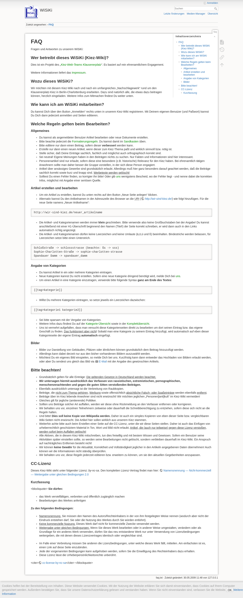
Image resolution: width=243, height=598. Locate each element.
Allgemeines (190, 68)
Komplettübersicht (138, 323)
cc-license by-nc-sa (54, 562)
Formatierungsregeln (85, 141)
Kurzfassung (190, 93)
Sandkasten (131, 141)
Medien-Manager (196, 13)
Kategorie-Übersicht (98, 323)
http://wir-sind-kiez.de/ (158, 198)
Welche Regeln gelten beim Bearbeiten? (196, 63)
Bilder (186, 82)
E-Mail (103, 361)
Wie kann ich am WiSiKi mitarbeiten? (194, 57)
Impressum (79, 72)
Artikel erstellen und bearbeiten (194, 73)
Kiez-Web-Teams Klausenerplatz (81, 64)
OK (230, 590)
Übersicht (213, 13)
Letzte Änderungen (174, 13)
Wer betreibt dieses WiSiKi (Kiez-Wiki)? (195, 47)
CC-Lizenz (186, 89)
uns (118, 176)
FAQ (51, 24)
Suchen (216, 8)
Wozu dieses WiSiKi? (192, 52)
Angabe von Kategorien (196, 78)
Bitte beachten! (189, 85)
